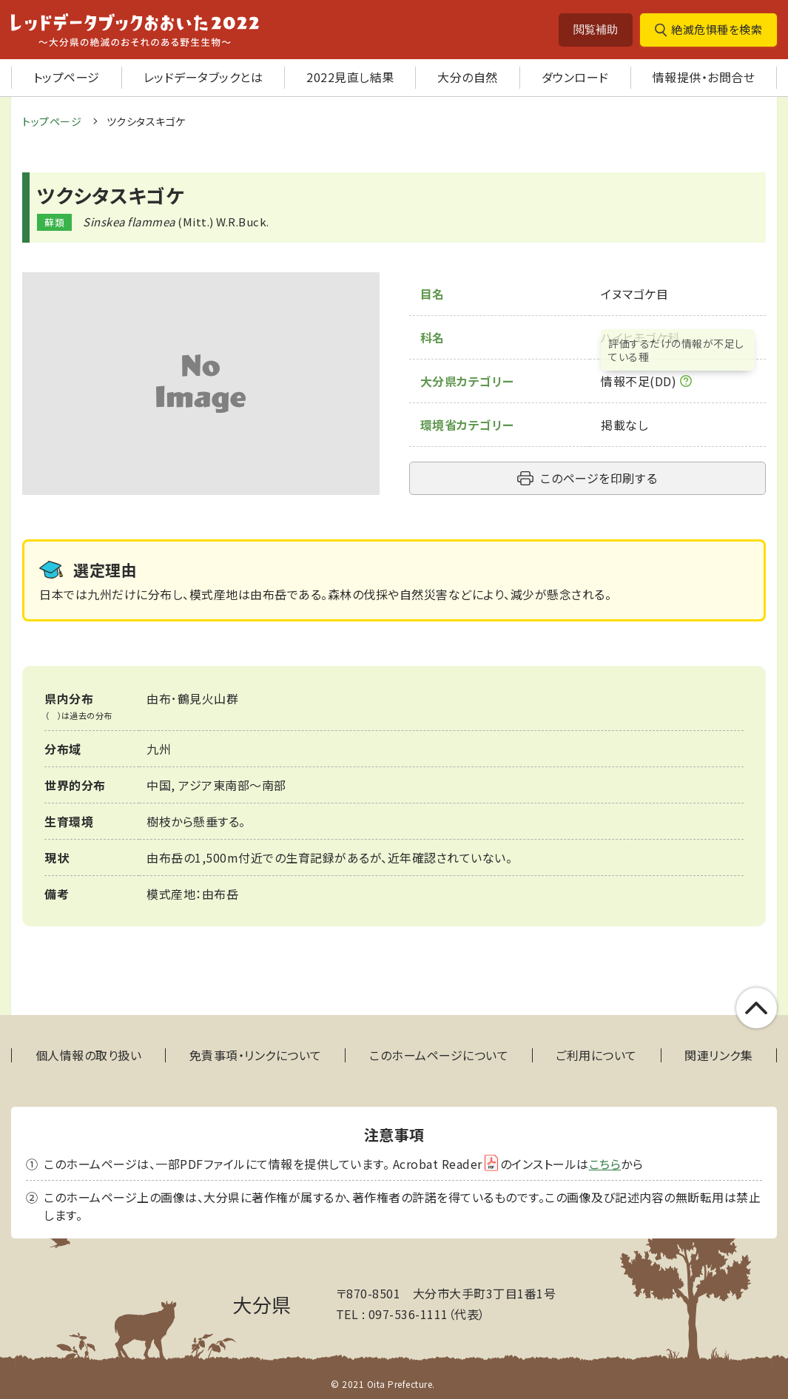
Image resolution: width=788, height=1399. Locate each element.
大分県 (262, 1304)
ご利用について (596, 1055)
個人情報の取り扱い (89, 1055)
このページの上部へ (756, 1008)
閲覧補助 (595, 29)
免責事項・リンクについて (255, 1055)
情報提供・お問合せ (704, 77)
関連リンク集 (718, 1055)
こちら (605, 1164)
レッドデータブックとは (203, 77)
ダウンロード (575, 77)
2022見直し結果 (350, 77)
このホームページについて (438, 1055)
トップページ (66, 77)
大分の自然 (467, 77)
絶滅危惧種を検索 (716, 29)
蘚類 (54, 222)
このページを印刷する (598, 478)
